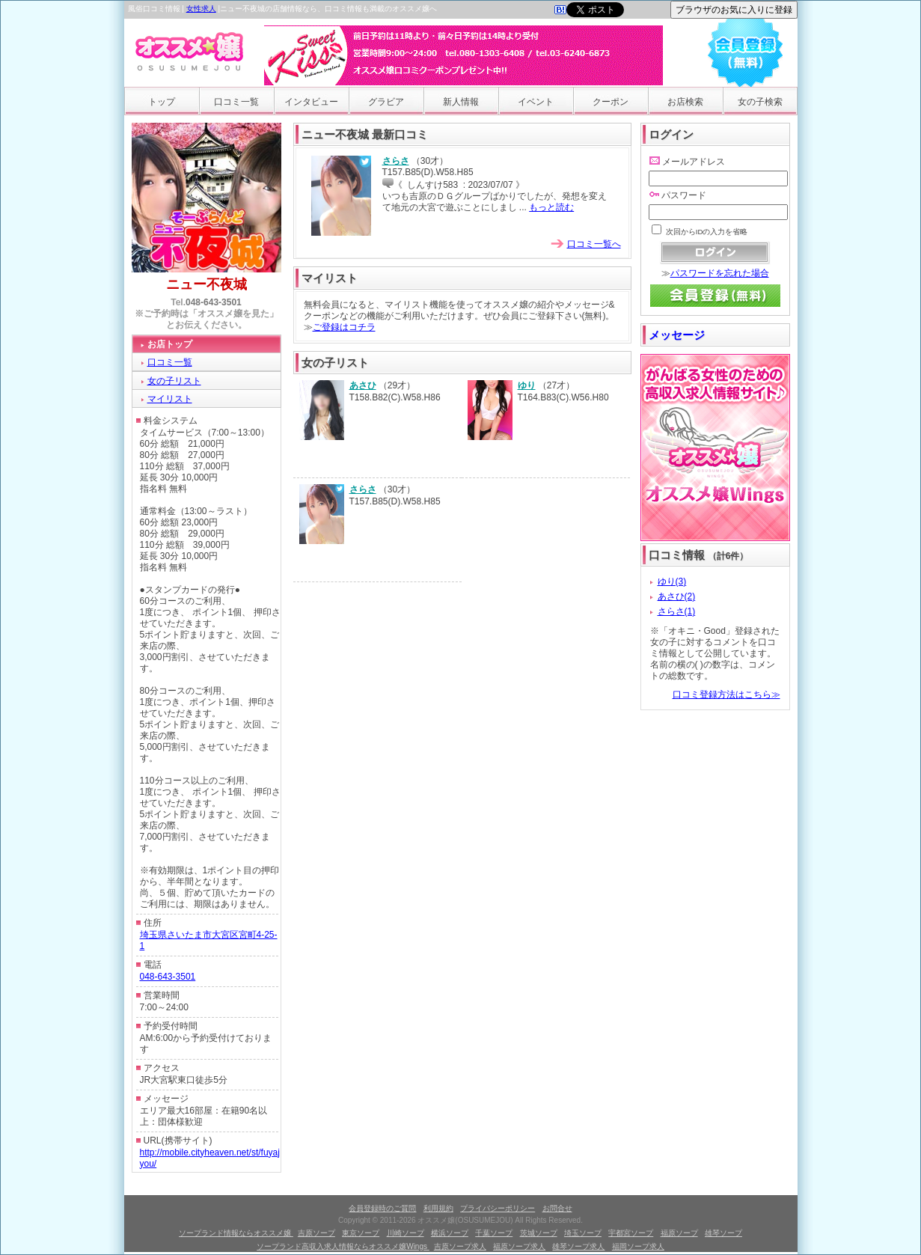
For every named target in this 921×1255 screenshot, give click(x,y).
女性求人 (201, 8)
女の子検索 (760, 102)
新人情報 (461, 102)
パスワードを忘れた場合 (719, 273)
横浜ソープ (449, 1233)
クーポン (610, 102)
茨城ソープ (538, 1233)
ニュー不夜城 (206, 284)
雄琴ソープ (723, 1233)
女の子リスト (174, 381)
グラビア (386, 102)
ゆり (527, 385)
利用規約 (438, 1208)
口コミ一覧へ (594, 244)
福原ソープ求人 (519, 1246)
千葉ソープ (493, 1233)
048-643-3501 (214, 302)
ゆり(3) (672, 581)
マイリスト (169, 399)
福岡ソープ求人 (638, 1246)
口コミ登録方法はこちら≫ (726, 694)
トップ (161, 102)
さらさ (395, 161)
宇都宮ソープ (630, 1233)
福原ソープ (679, 1233)
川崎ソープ (405, 1233)
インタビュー (311, 102)
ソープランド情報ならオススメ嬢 (236, 1233)
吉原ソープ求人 (460, 1246)
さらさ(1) (677, 611)
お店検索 (685, 102)
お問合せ (557, 1208)
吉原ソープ (316, 1233)
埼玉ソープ (583, 1233)
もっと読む (551, 207)
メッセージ (677, 335)
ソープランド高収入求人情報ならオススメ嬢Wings (343, 1246)
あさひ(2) (677, 596)
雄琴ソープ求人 (578, 1246)
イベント (536, 102)
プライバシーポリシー (497, 1208)
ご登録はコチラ (344, 327)
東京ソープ (360, 1233)
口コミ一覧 (236, 102)
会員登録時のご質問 (382, 1208)
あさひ (362, 385)
